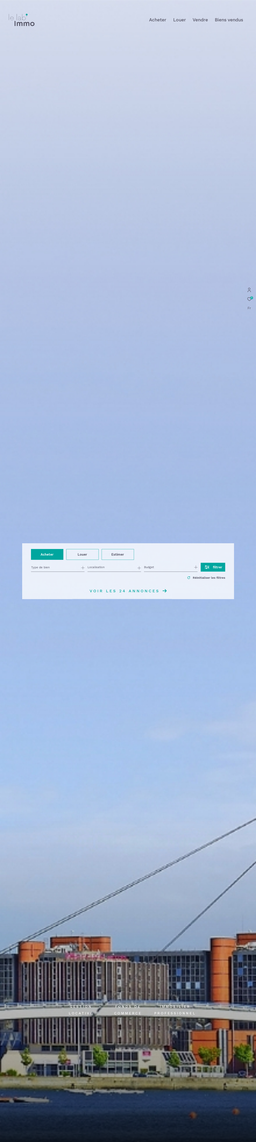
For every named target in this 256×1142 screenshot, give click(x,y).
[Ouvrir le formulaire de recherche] (213, 567)
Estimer (117, 554)
